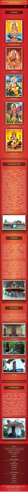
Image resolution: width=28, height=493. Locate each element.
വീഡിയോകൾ (14, 478)
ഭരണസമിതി (14, 467)
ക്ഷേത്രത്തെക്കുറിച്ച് (14, 463)
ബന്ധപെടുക (14, 482)
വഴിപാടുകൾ (14, 469)
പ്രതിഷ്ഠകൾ (14, 465)
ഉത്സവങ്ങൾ (14, 474)
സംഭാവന (14, 480)
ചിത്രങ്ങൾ (14, 476)
